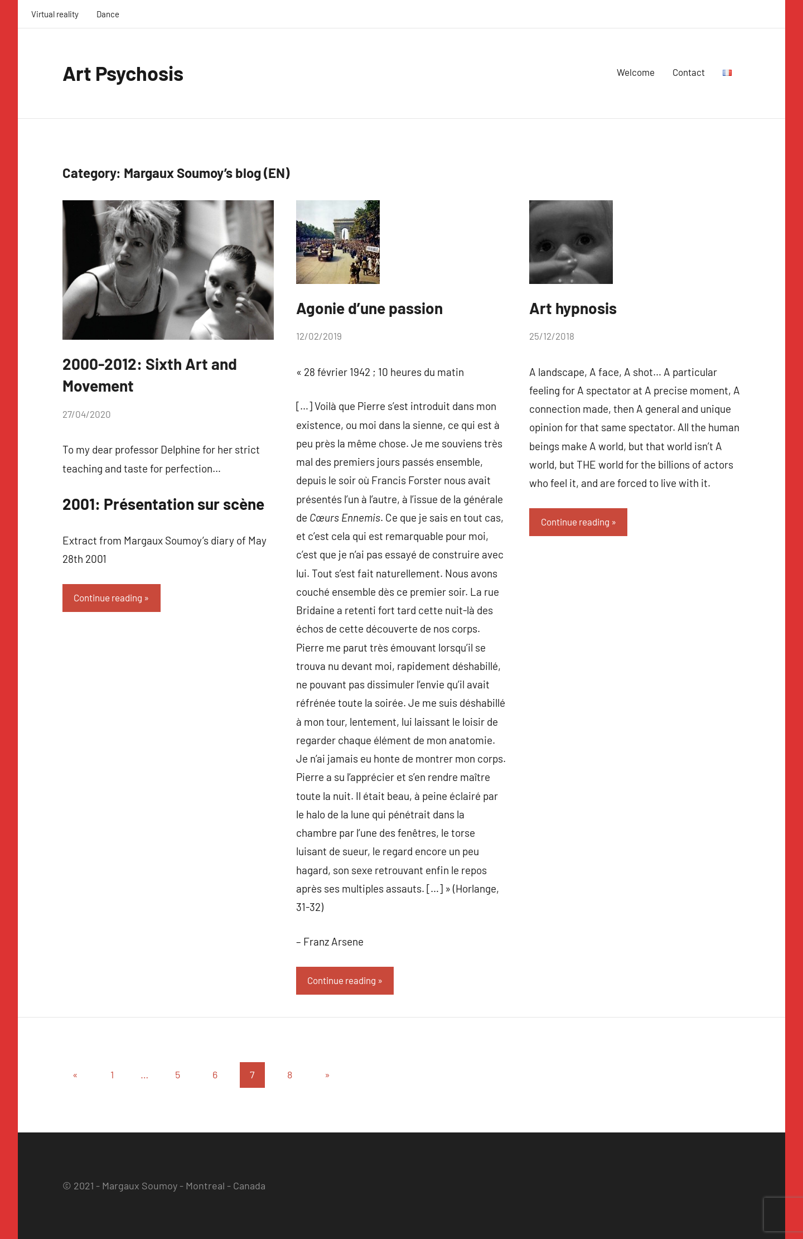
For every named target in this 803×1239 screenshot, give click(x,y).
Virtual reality (55, 14)
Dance (107, 14)
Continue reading (108, 597)
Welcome (636, 72)
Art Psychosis (122, 73)
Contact (689, 72)
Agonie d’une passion (369, 307)
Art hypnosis (573, 307)
